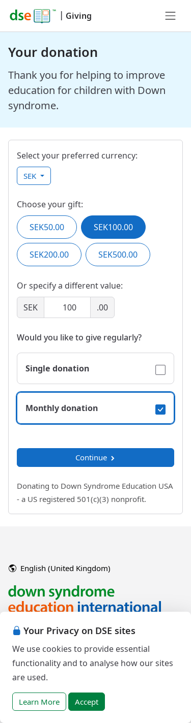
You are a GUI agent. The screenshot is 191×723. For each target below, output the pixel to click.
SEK (30, 176)
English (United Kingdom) (60, 568)
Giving (79, 15)
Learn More (39, 702)
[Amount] (67, 307)
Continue (95, 457)
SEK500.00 (118, 254)
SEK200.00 (49, 254)
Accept (86, 702)
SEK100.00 (113, 227)
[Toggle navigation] (170, 15)
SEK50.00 (47, 227)
